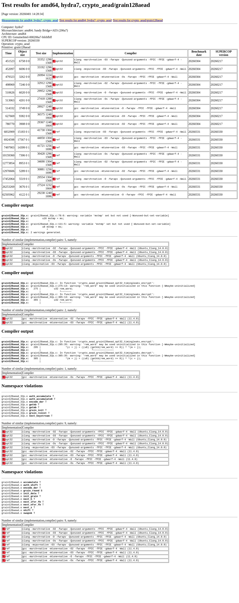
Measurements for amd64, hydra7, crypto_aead (30, 20)
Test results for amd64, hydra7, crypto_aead (85, 20)
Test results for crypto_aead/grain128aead (138, 20)
